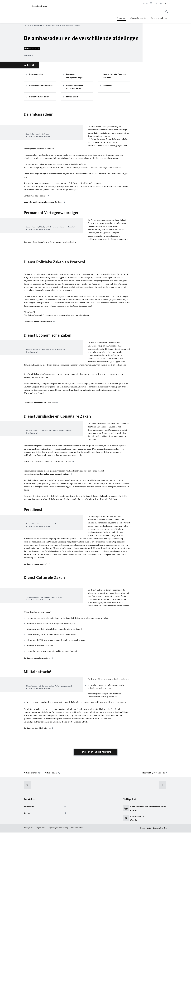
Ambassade (121, 18)
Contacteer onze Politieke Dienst (38, 409)
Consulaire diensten (138, 18)
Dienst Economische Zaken (41, 152)
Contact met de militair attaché (37, 883)
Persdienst (107, 152)
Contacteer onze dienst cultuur (37, 798)
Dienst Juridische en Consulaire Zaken (74, 153)
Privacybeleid (28, 983)
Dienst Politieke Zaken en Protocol (114, 142)
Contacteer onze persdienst (35, 695)
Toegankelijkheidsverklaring (58, 983)
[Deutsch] (156, 3)
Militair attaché (72, 163)
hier (69, 577)
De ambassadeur (36, 141)
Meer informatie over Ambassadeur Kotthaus (43, 281)
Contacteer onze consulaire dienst (54, 590)
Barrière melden (77, 983)
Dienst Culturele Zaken (39, 163)
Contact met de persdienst (35, 275)
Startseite (28, 25)
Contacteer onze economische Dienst (40, 503)
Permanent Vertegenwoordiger (74, 142)
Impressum (40, 983)
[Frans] (161, 3)
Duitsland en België (159, 18)
